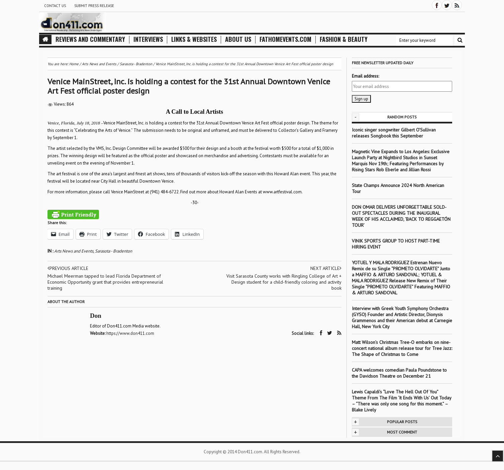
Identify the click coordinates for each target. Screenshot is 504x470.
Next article (325, 268)
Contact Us (55, 5)
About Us (238, 39)
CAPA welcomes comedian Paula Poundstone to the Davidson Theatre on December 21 (399, 373)
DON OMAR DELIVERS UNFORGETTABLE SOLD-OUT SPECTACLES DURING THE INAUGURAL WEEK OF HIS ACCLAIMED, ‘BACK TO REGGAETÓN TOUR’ (401, 216)
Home (74, 64)
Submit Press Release (94, 5)
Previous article (67, 268)
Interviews (148, 39)
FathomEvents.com (285, 39)
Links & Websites (194, 39)
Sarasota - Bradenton (113, 251)
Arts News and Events (73, 251)
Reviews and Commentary (90, 39)
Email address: (365, 76)
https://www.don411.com (130, 333)
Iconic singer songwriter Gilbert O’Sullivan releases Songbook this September (394, 133)
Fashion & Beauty (344, 39)
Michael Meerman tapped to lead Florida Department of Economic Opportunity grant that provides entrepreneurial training (105, 282)
